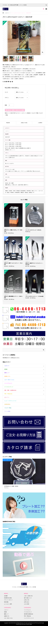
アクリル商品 (7, 411)
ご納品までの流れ (24, 122)
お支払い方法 (26, 599)
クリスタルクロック (8, 386)
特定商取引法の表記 (8, 597)
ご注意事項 (40, 122)
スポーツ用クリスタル (9, 379)
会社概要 (6, 595)
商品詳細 (8, 122)
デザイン (7, 97)
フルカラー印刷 (34, 113)
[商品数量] (11, 105)
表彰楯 (5, 369)
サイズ (6, 92)
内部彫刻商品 (7, 404)
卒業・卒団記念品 (8, 393)
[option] (24, 474)
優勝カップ (6, 372)
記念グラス (6, 397)
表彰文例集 (7, 177)
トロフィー (23, 113)
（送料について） (12, 149)
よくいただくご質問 (8, 604)
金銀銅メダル (7, 376)
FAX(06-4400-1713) (17, 72)
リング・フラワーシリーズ (10, 400)
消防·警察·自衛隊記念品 (28, 613)
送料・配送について (28, 597)
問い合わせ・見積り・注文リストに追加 (15, 110)
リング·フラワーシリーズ (29, 618)
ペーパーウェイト (8, 383)
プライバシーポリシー (8, 599)
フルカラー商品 (7, 407)
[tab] (8, 122)
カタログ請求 (26, 604)
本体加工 (29, 113)
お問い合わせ (26, 601)
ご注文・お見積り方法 (28, 595)
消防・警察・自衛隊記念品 (10, 390)
